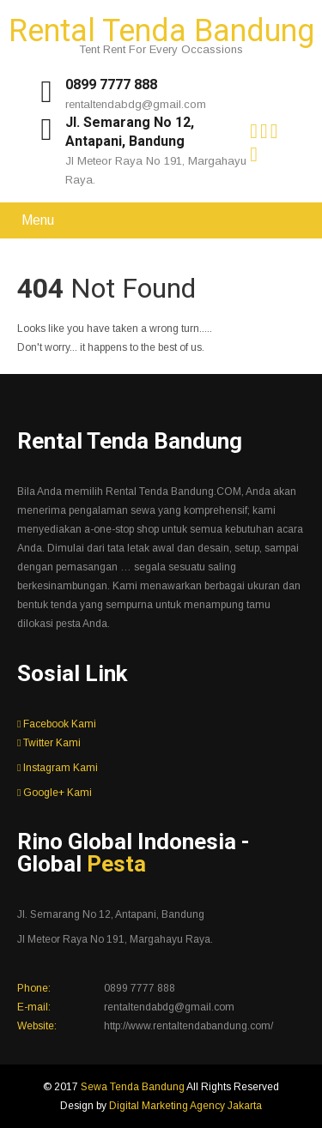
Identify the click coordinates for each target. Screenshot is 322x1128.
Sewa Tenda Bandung (133, 1087)
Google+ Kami (54, 793)
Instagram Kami (57, 768)
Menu (37, 220)
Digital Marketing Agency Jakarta (185, 1106)
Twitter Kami (49, 743)
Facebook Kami (56, 724)
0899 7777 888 (111, 84)
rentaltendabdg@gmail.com (135, 104)
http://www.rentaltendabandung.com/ (188, 1026)
